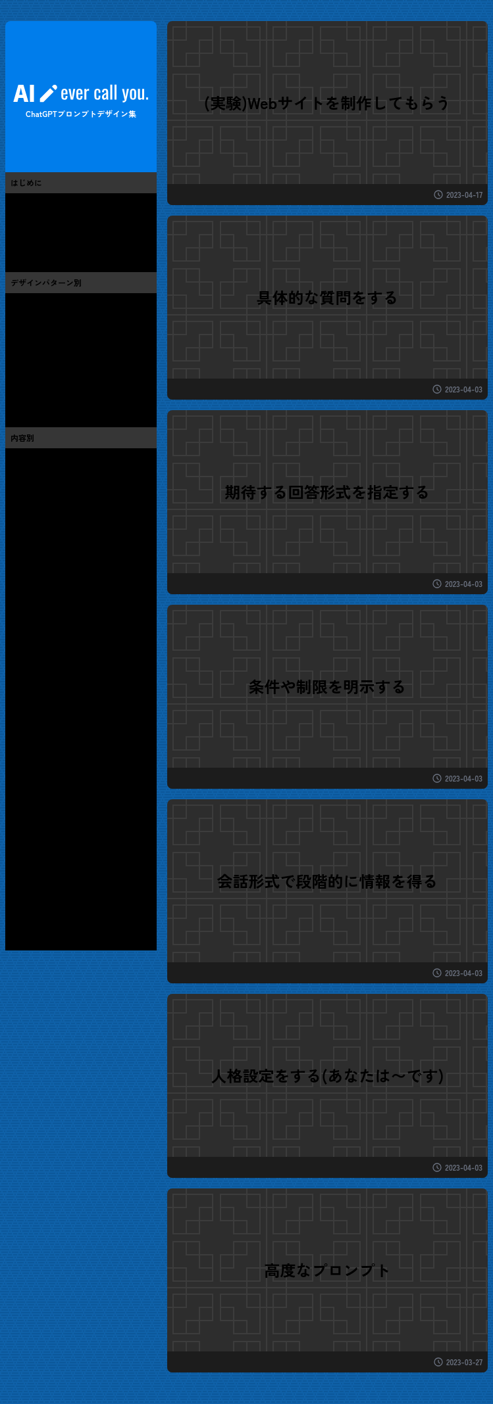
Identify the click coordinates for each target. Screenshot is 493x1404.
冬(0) (21, 920)
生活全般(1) (34, 754)
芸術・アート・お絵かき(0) (67, 496)
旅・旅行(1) (34, 717)
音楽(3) (25, 662)
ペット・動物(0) (44, 736)
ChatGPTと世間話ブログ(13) (69, 241)
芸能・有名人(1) (43, 644)
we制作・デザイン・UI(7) (63, 533)
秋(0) (21, 901)
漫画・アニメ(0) (44, 607)
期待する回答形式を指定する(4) (76, 341)
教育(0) (26, 809)
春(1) (20, 865)
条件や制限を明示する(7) (62, 323)
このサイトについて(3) (58, 205)
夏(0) (21, 883)
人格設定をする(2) (48, 378)
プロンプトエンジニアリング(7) (76, 223)
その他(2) (30, 846)
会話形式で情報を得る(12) (64, 360)
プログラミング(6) (49, 570)
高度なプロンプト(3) (53, 397)
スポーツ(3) (35, 681)
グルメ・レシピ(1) (48, 699)
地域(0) (26, 828)
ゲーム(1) (30, 589)
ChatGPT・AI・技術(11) (59, 552)
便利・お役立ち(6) (49, 478)
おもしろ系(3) (39, 460)
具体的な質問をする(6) (58, 305)
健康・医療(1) (39, 791)
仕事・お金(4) (39, 773)
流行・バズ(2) (39, 515)
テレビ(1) (30, 625)
